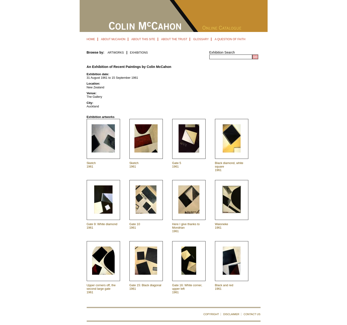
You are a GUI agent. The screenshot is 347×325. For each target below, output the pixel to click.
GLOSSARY (201, 39)
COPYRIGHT (211, 314)
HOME (91, 39)
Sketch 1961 (91, 164)
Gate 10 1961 (134, 225)
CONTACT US (252, 314)
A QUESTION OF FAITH (230, 39)
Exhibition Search (222, 52)
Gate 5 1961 (176, 164)
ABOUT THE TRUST (174, 39)
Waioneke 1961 (221, 225)
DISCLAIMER (231, 314)
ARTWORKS (116, 52)
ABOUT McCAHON (113, 39)
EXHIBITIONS (139, 52)
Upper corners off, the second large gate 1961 (101, 288)
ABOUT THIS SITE (143, 39)
